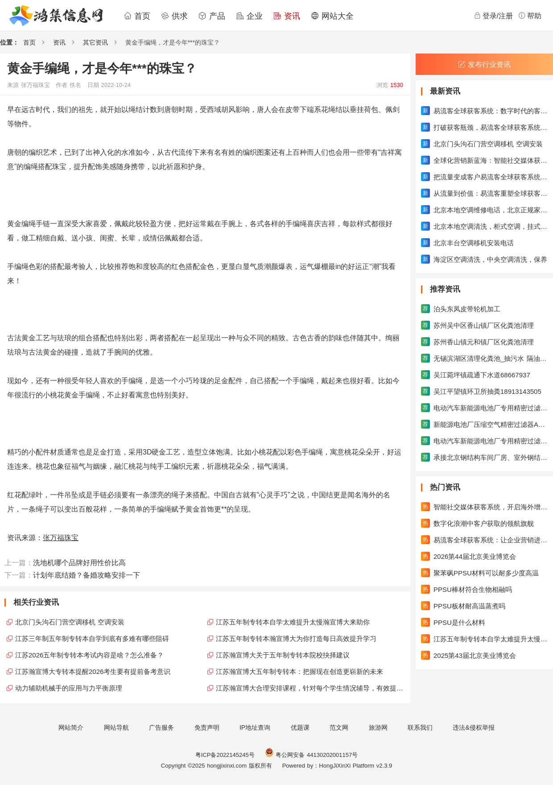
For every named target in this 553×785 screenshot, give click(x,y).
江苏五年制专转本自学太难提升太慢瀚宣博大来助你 (293, 622)
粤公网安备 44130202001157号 (311, 755)
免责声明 (206, 727)
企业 (249, 16)
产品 (211, 16)
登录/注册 (493, 15)
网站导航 (116, 727)
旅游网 (378, 727)
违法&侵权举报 (473, 727)
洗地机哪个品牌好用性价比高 (79, 562)
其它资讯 (95, 42)
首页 (137, 16)
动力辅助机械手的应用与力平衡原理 (68, 688)
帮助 (529, 15)
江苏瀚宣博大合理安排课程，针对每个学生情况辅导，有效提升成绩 (311, 688)
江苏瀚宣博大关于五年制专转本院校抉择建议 (283, 655)
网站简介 (70, 727)
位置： (9, 42)
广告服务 (161, 727)
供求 (174, 16)
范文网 (339, 727)
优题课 (300, 727)
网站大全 (332, 16)
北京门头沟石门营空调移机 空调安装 (69, 622)
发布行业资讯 (484, 64)
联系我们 (420, 727)
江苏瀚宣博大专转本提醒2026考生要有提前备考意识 (92, 671)
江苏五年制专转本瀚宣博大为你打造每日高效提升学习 (296, 638)
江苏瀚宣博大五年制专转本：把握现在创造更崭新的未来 (299, 671)
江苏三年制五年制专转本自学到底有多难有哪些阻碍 (92, 638)
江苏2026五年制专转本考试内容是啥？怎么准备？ (89, 655)
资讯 (286, 16)
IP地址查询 (254, 727)
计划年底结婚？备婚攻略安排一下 (86, 575)
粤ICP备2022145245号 (225, 755)
